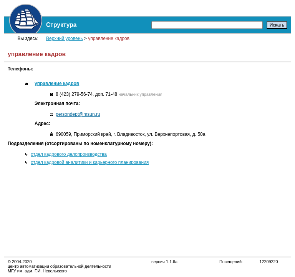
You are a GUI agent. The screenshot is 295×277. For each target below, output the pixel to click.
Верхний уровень (64, 38)
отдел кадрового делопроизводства (69, 154)
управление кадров (57, 83)
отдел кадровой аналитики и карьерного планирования (90, 162)
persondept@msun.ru (78, 114)
